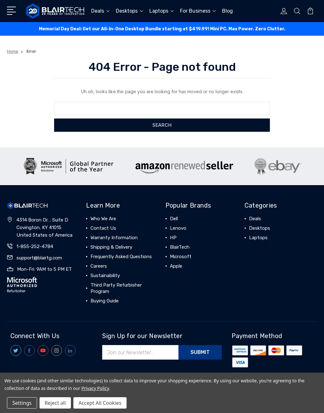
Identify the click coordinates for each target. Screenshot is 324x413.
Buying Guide (104, 301)
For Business (198, 11)
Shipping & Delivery (111, 247)
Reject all (55, 402)
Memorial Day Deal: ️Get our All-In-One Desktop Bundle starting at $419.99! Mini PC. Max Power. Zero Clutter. (162, 29)
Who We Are (103, 219)
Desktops (129, 11)
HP (173, 237)
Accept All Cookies (100, 402)
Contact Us (103, 228)
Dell (174, 219)
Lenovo (178, 228)
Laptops (161, 11)
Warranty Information (114, 237)
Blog (227, 11)
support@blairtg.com (39, 258)
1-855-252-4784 (34, 246)
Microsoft (180, 256)
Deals (100, 11)
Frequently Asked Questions (121, 256)
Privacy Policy (95, 388)
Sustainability (105, 275)
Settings (22, 402)
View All (179, 275)
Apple (176, 266)
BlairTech (180, 247)
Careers (98, 266)
